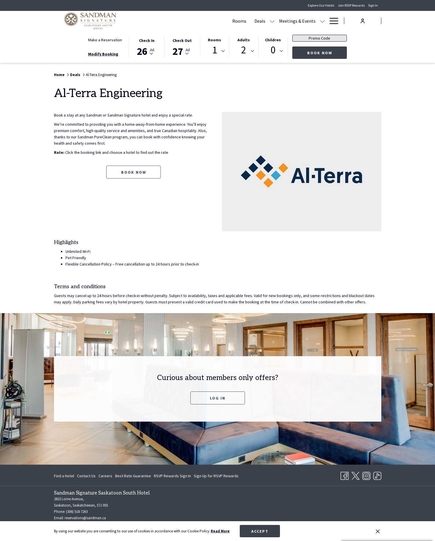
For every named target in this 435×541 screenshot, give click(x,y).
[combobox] (214, 51)
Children (273, 39)
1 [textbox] (214, 50)
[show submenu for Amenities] (322, 21)
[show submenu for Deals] (217, 21)
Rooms (214, 39)
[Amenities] (305, 21)
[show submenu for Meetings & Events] (267, 21)
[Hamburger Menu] (331, 21)
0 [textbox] (272, 50)
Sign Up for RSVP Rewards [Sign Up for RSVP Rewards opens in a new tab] (216, 476)
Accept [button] (259, 531)
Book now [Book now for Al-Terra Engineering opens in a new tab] (133, 172)
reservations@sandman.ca (85, 517)
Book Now (327, 52)
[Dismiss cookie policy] (377, 531)
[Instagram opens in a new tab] (366, 475)
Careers (105, 475)
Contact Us (86, 475)
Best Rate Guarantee (133, 475)
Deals (75, 74)
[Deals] (205, 21)
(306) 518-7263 (77, 511)
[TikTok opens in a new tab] (377, 475)
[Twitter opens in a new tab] (355, 475)
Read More (220, 531)
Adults (243, 39)
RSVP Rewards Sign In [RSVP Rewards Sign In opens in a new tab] (172, 476)
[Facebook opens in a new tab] (345, 475)
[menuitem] (65, 476)
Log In (217, 398)
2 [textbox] (243, 50)
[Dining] (280, 21)
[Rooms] (184, 21)
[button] (147, 46)
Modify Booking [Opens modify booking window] (103, 54)
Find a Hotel (64, 475)
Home (59, 74)
